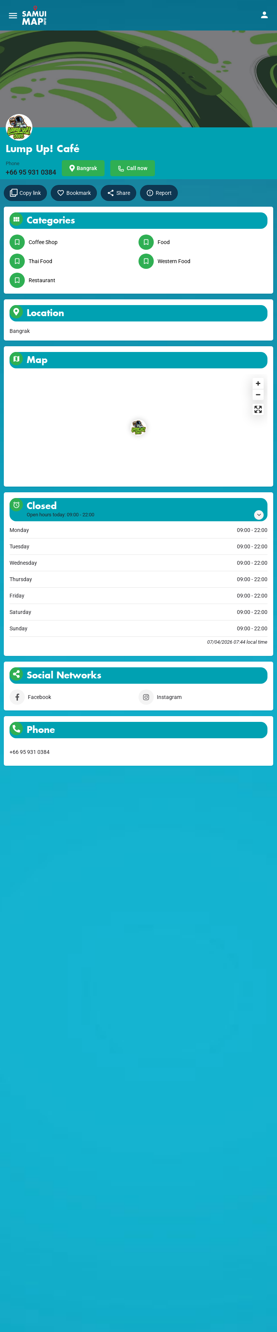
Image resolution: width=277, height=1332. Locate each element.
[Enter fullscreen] (258, 409)
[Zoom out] (258, 394)
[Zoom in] (258, 383)
